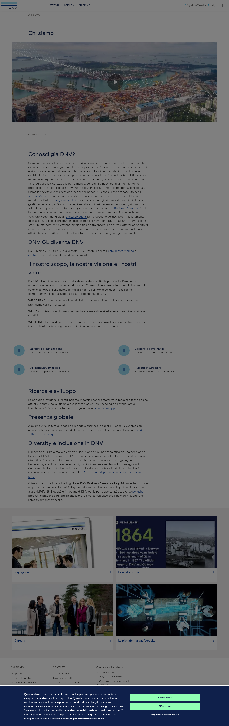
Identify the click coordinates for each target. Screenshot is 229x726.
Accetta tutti (165, 700)
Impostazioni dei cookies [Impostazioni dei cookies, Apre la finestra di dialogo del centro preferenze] (165, 717)
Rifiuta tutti (165, 709)
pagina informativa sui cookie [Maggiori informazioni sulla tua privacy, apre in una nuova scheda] (86, 721)
